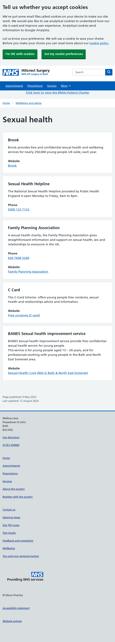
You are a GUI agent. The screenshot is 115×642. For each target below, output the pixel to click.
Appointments (14, 85)
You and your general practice (21, 556)
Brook (12, 165)
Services (51, 85)
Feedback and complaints (18, 540)
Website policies (12, 621)
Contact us (9, 509)
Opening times (11, 517)
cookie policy (98, 43)
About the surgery (14, 489)
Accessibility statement (16, 608)
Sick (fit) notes (11, 525)
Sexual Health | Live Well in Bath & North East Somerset (48, 373)
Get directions (11, 437)
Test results (9, 533)
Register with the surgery (18, 496)
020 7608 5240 (18, 258)
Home (6, 103)
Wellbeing (9, 548)
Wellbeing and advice (29, 103)
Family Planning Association (28, 272)
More (66, 86)
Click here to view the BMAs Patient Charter (57, 92)
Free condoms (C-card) (24, 315)
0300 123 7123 (18, 209)
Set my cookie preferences (63, 54)
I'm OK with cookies (20, 54)
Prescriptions (35, 85)
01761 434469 (11, 445)
